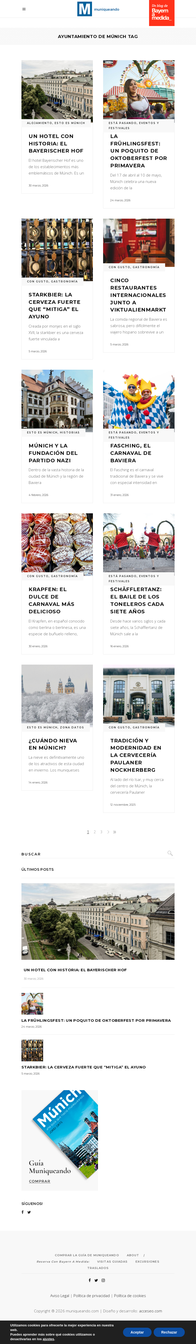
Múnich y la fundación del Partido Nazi (53, 453)
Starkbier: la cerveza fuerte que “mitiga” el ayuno (83, 1067)
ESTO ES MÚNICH (70, 123)
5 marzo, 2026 (38, 351)
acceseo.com (150, 1310)
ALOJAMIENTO (39, 123)
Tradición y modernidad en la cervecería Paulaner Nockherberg (136, 755)
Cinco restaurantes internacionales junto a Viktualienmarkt (138, 295)
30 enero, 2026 (38, 646)
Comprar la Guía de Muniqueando (87, 1255)
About (133, 1255)
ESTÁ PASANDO (123, 123)
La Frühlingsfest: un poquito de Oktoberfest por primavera (138, 151)
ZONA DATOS (72, 727)
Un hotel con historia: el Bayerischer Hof (56, 143)
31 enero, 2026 (119, 495)
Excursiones (148, 1261)
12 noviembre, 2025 (123, 804)
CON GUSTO (38, 281)
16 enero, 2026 (119, 646)
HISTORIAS (70, 432)
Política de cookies (130, 1295)
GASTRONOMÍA (64, 281)
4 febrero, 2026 (38, 495)
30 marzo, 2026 (38, 185)
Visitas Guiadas (112, 1261)
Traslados (98, 1268)
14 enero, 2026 (38, 782)
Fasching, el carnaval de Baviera (131, 453)
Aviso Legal (59, 1295)
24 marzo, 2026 (120, 200)
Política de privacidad (92, 1295)
